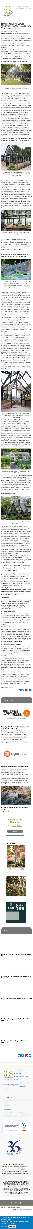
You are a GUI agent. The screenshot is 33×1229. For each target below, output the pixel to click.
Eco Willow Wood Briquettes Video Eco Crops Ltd (16, 955)
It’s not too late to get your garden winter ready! (14, 808)
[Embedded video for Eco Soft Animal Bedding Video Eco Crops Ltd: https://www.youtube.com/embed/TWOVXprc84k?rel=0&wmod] (16, 988)
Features (10, 687)
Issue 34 (17, 1079)
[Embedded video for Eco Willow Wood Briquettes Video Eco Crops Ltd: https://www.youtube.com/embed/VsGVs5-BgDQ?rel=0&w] (16, 944)
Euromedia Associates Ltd (25, 1209)
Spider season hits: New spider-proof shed (15, 766)
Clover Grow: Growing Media (22, 1076)
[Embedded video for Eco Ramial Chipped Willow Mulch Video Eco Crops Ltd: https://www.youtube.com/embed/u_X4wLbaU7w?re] (16, 966)
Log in (2, 685)
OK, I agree (4, 1226)
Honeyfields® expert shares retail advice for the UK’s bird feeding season (16, 1108)
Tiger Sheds (7, 734)
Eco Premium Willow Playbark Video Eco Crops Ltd (14, 1041)
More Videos (4, 1045)
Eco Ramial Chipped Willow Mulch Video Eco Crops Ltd (16, 977)
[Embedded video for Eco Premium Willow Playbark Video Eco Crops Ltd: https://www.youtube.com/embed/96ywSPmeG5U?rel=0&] (16, 1030)
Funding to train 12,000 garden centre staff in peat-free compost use (16, 1104)
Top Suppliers (8, 1089)
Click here (20, 1193)
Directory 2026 (11, 843)
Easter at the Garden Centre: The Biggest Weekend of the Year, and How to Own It (17, 1100)
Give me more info (10, 1223)
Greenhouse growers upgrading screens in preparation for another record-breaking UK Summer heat (17, 1115)
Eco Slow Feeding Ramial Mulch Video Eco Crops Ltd (15, 1019)
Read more (24, 742)
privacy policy (5, 1174)
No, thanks (12, 1226)
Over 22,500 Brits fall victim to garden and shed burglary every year (15, 727)
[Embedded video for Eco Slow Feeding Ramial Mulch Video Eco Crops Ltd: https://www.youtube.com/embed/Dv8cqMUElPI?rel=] (16, 1008)
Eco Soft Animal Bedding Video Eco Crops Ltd (16, 998)
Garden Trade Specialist (11, 1085)
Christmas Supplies (24, 1082)
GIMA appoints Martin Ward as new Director (14, 1112)
